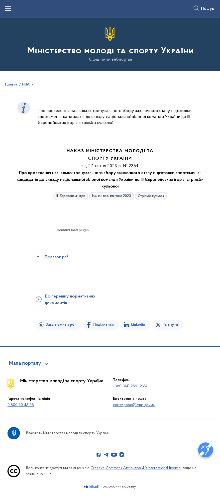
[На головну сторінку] (110, 44)
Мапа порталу (25, 363)
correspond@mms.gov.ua (134, 405)
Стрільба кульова (151, 196)
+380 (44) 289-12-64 (130, 386)
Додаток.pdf (56, 257)
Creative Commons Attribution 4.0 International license (136, 468)
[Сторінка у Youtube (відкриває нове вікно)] (114, 455)
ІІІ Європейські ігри (70, 196)
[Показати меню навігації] (8, 9)
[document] (73, 247)
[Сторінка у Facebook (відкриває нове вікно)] (99, 455)
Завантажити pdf (61, 325)
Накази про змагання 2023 (111, 196)
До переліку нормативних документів (69, 299)
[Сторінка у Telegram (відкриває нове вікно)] (106, 455)
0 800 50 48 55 (20, 405)
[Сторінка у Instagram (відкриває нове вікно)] (122, 455)
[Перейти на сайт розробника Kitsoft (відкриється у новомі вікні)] (92, 487)
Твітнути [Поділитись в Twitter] (170, 325)
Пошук (207, 8)
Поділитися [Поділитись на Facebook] (103, 325)
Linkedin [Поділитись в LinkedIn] (138, 325)
